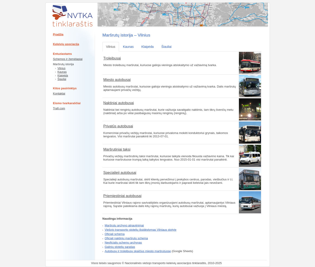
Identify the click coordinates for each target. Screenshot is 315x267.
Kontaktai (59, 93)
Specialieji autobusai (119, 173)
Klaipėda (63, 75)
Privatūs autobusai (118, 126)
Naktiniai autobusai (118, 103)
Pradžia (58, 34)
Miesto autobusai (117, 80)
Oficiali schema (115, 234)
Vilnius (61, 68)
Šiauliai (62, 79)
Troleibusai (112, 58)
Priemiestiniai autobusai (122, 196)
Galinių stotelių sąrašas (120, 247)
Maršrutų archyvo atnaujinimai (124, 225)
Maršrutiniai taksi (117, 149)
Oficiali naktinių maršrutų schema (126, 238)
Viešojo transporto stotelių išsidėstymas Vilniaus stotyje (140, 229)
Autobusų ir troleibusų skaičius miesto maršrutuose (138, 251)
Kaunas (62, 72)
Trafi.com (59, 108)
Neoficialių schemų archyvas (123, 242)
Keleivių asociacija (66, 44)
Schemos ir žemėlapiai (68, 59)
